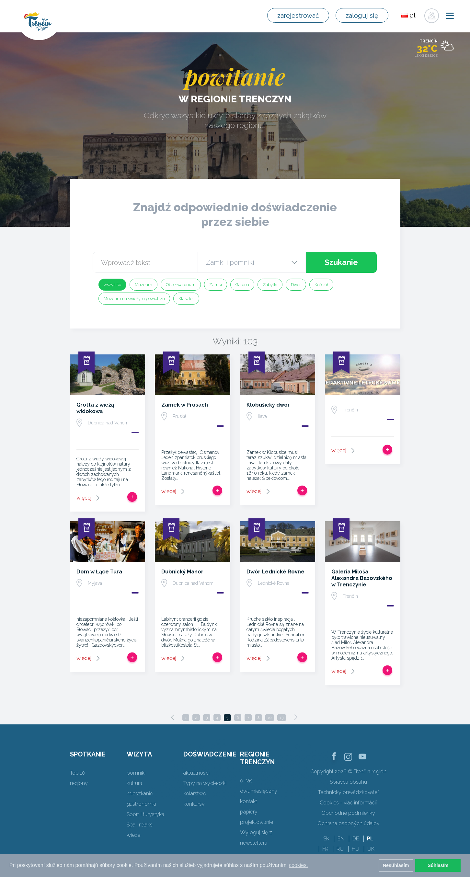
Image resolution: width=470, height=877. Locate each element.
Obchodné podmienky (348, 813)
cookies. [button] (298, 865)
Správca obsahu (348, 782)
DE (355, 839)
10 (269, 717)
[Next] (295, 717)
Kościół (321, 284)
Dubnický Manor (182, 572)
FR (325, 849)
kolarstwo (194, 793)
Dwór (296, 284)
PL (370, 839)
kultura (134, 783)
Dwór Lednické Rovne (275, 572)
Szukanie (341, 262)
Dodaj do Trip (132, 496)
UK (370, 849)
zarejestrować (298, 15)
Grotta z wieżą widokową (95, 408)
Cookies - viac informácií (348, 803)
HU (355, 849)
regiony (79, 783)
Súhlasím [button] (438, 865)
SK (326, 839)
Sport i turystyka (145, 814)
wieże (133, 835)
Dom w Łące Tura (99, 572)
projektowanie (256, 822)
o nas (246, 781)
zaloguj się (362, 15)
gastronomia (141, 804)
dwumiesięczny (258, 791)
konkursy (194, 804)
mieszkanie (140, 793)
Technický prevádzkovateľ (348, 792)
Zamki (215, 284)
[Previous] (172, 717)
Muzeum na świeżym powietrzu (134, 298)
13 (281, 717)
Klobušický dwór (268, 405)
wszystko (112, 284)
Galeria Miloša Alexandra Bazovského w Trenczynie (361, 578)
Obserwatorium (181, 284)
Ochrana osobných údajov (348, 823)
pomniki (136, 773)
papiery (249, 812)
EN (341, 839)
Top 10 (77, 773)
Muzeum (143, 284)
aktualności (196, 773)
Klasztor (186, 298)
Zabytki (270, 284)
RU (340, 849)
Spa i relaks (140, 825)
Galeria (242, 284)
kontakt (248, 801)
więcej (83, 498)
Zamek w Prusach (184, 405)
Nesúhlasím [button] (396, 865)
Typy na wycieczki (204, 783)
